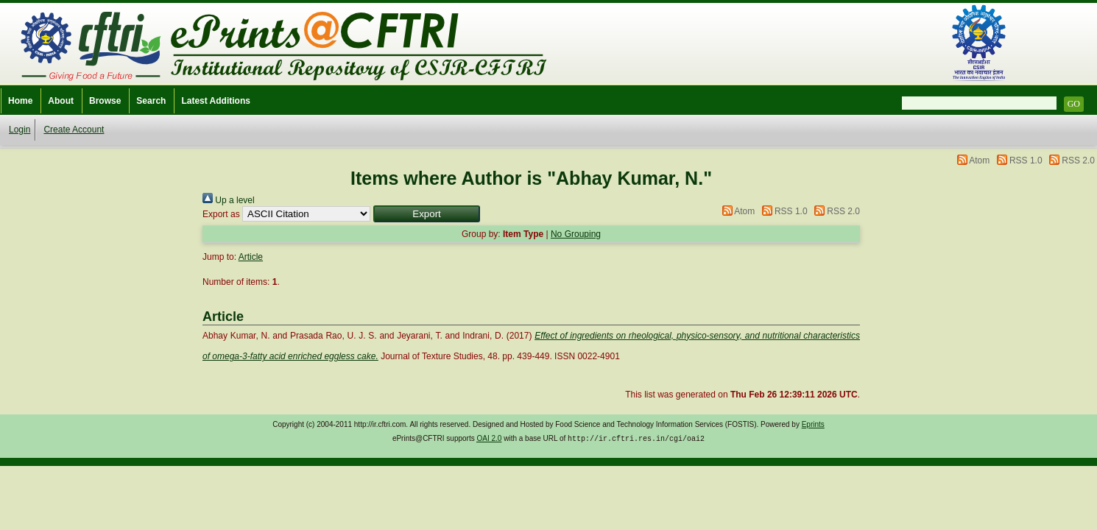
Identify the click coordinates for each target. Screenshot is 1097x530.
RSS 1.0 (1026, 160)
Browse (105, 101)
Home (20, 101)
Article (251, 257)
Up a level (228, 200)
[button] (426, 213)
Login (19, 129)
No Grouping (576, 234)
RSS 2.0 (1078, 160)
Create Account (73, 129)
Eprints (813, 424)
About (61, 101)
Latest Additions (215, 101)
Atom (979, 160)
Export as (221, 214)
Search (151, 101)
